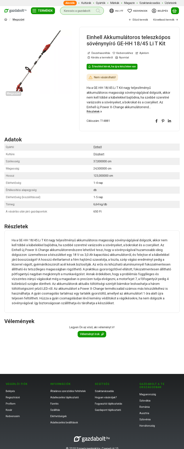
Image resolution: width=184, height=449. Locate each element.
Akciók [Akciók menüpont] (70, 3)
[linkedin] (169, 121)
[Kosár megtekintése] (175, 10)
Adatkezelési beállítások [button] (64, 422)
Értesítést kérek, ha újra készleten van (112, 66)
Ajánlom (142, 53)
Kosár (9, 410)
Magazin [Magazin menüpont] (129, 3)
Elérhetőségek (58, 416)
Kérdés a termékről (100, 57)
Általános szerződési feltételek (68, 391)
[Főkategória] (5, 20)
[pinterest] (163, 121)
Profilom (10, 403)
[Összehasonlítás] (99, 53)
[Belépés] (160, 10)
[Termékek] (43, 10)
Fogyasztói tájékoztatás (108, 403)
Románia (144, 406)
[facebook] (156, 121)
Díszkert (98, 154)
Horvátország (147, 425)
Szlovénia (145, 419)
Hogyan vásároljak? (106, 397)
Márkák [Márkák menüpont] (114, 3)
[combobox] (82, 11)
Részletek (94, 111)
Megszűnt (18, 19)
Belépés (10, 391)
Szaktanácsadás (104, 391)
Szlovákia (144, 400)
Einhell (97, 147)
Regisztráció (13, 397)
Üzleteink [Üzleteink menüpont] (171, 3)
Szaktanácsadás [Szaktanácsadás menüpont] (149, 3)
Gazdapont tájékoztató (108, 410)
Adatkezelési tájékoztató (64, 397)
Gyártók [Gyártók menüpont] (100, 3)
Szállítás (55, 410)
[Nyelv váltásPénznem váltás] (117, 10)
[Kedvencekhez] (123, 53)
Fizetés (54, 403)
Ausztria (144, 413)
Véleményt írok (92, 334)
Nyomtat (122, 57)
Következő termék (165, 19)
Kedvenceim (13, 416)
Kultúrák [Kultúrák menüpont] (86, 3)
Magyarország (147, 394)
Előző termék (138, 19)
